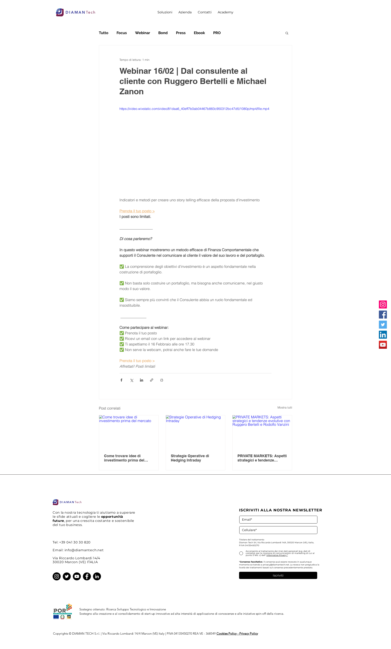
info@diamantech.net (84, 550)
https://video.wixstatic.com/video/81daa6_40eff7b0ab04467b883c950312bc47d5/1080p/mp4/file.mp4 (194, 109)
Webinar (142, 33)
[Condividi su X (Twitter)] (131, 380)
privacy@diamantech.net (276, 564)
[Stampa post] (162, 380)
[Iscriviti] (278, 575)
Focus (122, 33)
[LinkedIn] (383, 335)
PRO (217, 33)
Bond (163, 33)
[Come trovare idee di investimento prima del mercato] (128, 432)
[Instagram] (383, 304)
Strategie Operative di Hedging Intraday (190, 458)
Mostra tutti (285, 407)
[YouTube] (383, 345)
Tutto (103, 33)
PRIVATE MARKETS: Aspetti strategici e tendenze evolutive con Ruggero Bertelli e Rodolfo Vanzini (262, 458)
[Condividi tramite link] (152, 380)
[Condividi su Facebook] (121, 380)
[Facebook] (383, 315)
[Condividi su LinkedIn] (141, 380)
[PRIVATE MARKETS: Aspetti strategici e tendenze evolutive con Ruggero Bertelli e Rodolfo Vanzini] (262, 432)
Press (181, 33)
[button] (164, 12)
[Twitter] (383, 325)
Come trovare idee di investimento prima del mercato (124, 458)
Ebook (199, 33)
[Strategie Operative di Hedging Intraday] (195, 432)
